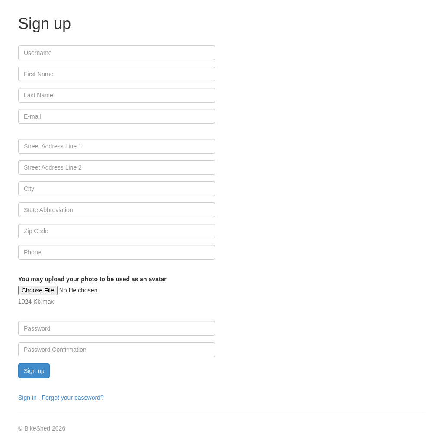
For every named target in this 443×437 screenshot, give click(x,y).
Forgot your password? (72, 397)
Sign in (27, 397)
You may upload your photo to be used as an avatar (92, 279)
